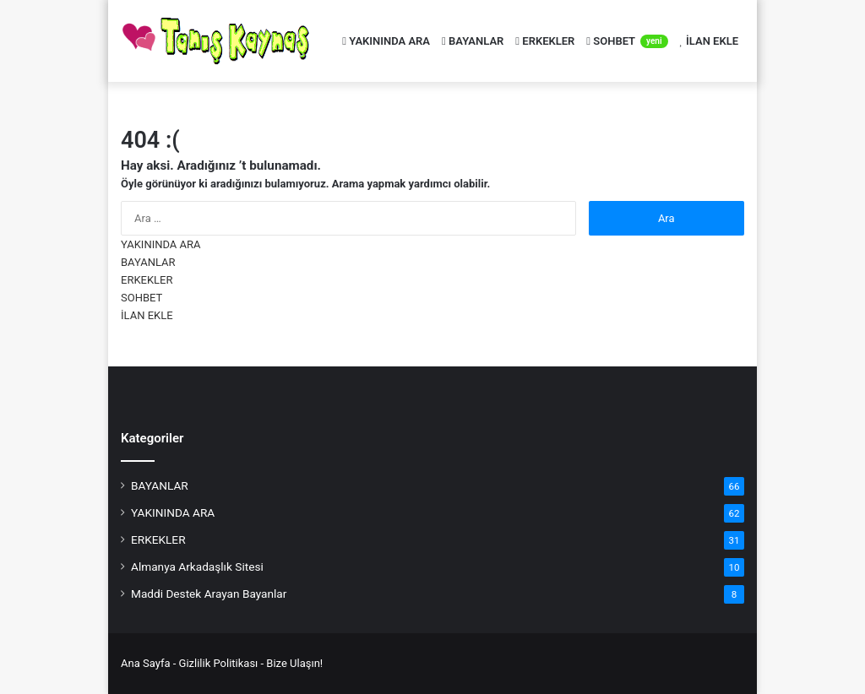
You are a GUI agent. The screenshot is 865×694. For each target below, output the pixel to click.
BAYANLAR (472, 41)
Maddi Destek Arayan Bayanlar (208, 593)
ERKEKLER (544, 41)
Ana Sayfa (145, 663)
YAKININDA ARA (386, 41)
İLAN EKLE (709, 41)
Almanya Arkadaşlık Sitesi (197, 566)
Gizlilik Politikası (218, 663)
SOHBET (626, 41)
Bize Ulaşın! (294, 663)
